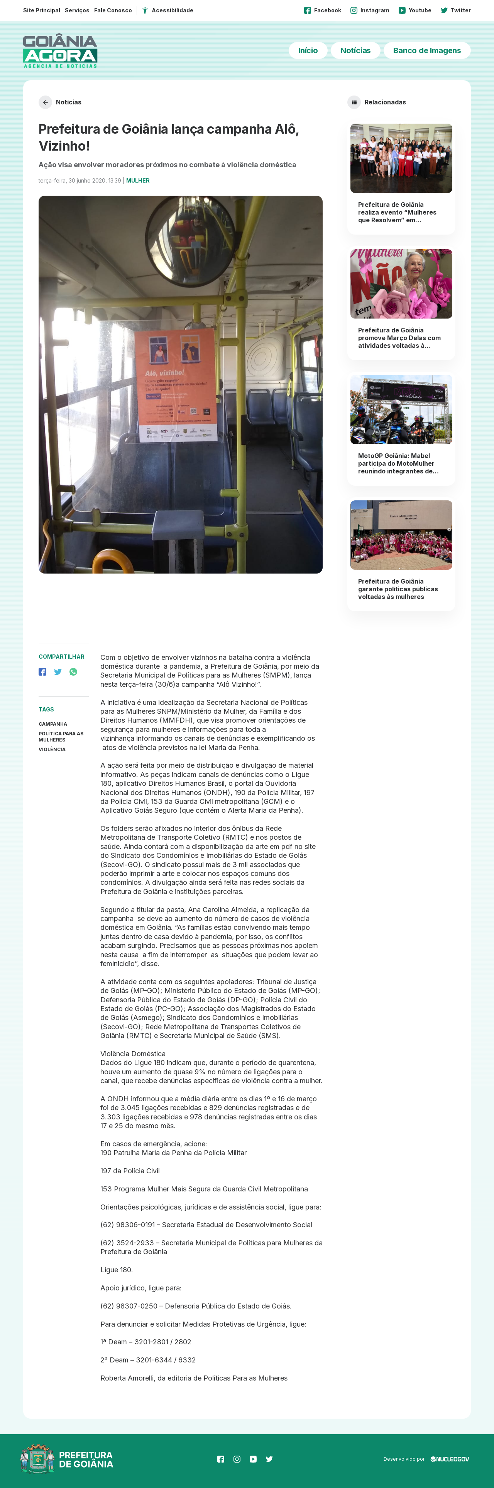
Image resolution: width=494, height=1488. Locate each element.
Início (308, 50)
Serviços (77, 10)
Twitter (456, 10)
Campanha (53, 724)
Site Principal (41, 10)
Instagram (369, 10)
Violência (52, 749)
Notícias (355, 50)
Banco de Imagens (427, 50)
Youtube (415, 10)
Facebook (322, 10)
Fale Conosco (113, 10)
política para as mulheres (61, 737)
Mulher (138, 180)
